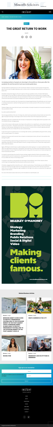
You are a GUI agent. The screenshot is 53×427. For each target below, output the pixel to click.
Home (3, 17)
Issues (26, 404)
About (26, 398)
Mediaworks (13, 425)
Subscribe (26, 406)
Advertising (26, 401)
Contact (26, 411)
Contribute (26, 409)
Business (7, 17)
